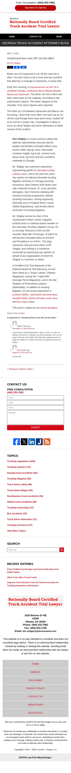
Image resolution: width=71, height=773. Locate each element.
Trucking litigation (20, 483)
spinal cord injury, (45, 298)
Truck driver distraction (23, 525)
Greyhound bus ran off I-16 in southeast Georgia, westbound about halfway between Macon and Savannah (34, 91)
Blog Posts (35, 724)
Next (32, 372)
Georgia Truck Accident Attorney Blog (35, 22)
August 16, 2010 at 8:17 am (22, 356)
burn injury (35, 301)
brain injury (18, 301)
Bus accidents (20, 317)
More (59, 37)
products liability (20, 294)
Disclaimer (35, 689)
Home (12, 37)
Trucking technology (21, 513)
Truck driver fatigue (20, 495)
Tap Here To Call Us (35, 7)
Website (35, 680)
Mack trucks (21, 354)
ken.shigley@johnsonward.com (39, 638)
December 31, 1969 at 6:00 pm (23, 332)
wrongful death (27, 298)
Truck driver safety (20, 489)
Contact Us (35, 37)
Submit (35, 431)
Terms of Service (32, 736)
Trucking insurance (20, 531)
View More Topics (17, 537)
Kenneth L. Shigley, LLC (46, 761)
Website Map (35, 715)
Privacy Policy (35, 697)
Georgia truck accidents (23, 477)
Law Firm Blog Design (34, 769)
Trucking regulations (22, 465)
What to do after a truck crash (23, 584)
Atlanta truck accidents (22, 507)
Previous (12, 372)
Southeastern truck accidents (26, 501)
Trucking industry (19, 471)
